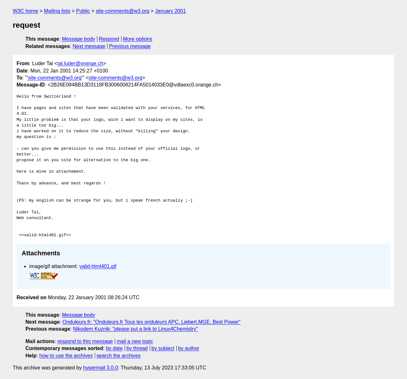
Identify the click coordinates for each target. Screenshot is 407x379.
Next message (89, 46)
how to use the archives (66, 355)
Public (83, 11)
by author (188, 348)
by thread (137, 348)
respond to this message (85, 341)
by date (114, 348)
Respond (109, 39)
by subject (162, 348)
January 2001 (170, 11)
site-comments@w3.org (122, 11)
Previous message (130, 46)
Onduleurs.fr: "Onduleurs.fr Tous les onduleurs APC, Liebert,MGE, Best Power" (152, 322)
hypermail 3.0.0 (100, 367)
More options (138, 39)
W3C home (25, 11)
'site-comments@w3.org (54, 77)
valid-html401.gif (97, 266)
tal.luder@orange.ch (80, 63)
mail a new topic (135, 341)
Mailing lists (57, 11)
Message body (78, 39)
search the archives (119, 355)
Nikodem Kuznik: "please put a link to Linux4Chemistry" (135, 329)
